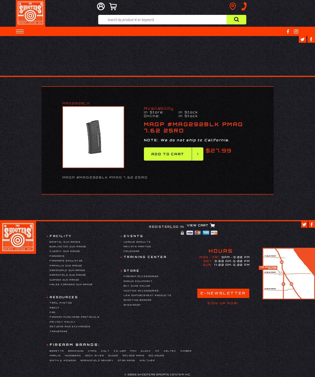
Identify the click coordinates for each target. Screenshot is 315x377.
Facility (61, 236)
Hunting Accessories (141, 290)
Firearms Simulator (66, 260)
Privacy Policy (63, 322)
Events (133, 236)
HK (157, 351)
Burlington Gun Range (68, 246)
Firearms (57, 256)
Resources (64, 297)
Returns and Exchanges (70, 326)
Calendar (132, 251)
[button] (20, 31)
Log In (177, 226)
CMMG (92, 351)
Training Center (145, 257)
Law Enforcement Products (148, 295)
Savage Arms (133, 355)
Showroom (132, 305)
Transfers (59, 331)
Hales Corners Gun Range (71, 284)
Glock (146, 351)
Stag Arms (126, 360)
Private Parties (137, 246)
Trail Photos (61, 302)
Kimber (186, 351)
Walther (147, 360)
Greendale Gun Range (67, 270)
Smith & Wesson (63, 360)
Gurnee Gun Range (65, 279)
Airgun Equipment (138, 281)
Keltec (170, 351)
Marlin (55, 355)
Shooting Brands (138, 300)
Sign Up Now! (223, 303)
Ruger (113, 355)
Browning (76, 351)
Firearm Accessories (141, 276)
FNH (133, 351)
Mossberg (73, 355)
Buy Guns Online (137, 285)
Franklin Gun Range (66, 265)
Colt (105, 351)
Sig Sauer (157, 355)
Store (132, 270)
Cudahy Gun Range (65, 251)
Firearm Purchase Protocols (74, 317)
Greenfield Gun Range (68, 275)
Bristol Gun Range (65, 242)
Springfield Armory (97, 360)
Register (159, 226)
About (55, 307)
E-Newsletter (223, 293)
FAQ (53, 312)
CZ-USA (120, 351)
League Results (137, 242)
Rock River (94, 355)
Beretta (57, 351)
